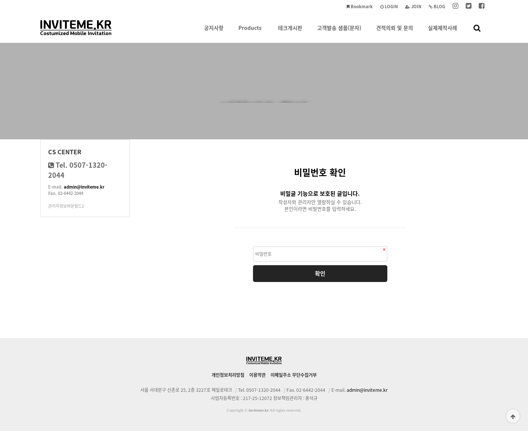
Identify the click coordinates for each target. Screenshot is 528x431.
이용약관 (257, 375)
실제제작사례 (442, 33)
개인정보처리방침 (228, 375)
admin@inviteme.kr (84, 187)
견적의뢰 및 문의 (394, 33)
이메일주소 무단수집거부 (294, 375)
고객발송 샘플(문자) (339, 33)
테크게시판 (290, 33)
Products (250, 33)
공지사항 (214, 33)
